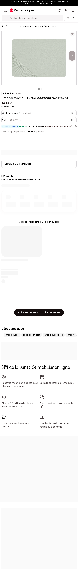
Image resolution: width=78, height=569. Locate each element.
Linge (30, 26)
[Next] (72, 56)
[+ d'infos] (76, 126)
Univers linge (21, 26)
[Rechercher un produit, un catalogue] (5, 18)
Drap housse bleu (54, 334)
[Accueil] (2, 26)
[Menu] (5, 9)
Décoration (9, 26)
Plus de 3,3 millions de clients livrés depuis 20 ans (17, 405)
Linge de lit (39, 26)
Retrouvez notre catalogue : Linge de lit (20, 179)
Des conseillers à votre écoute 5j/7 (56, 405)
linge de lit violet (31, 334)
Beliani (23, 131)
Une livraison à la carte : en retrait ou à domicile (54, 425)
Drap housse (50, 26)
